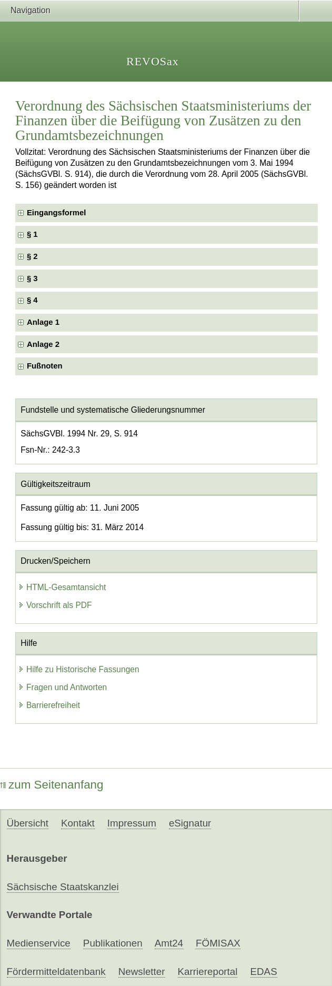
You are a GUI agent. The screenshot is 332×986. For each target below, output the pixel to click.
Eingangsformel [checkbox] (56, 212)
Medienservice (39, 943)
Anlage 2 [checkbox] (43, 344)
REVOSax (152, 61)
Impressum (131, 823)
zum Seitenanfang (52, 784)
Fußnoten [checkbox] (45, 366)
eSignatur (190, 823)
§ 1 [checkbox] (33, 234)
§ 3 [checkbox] (33, 278)
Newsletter (141, 971)
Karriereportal (208, 971)
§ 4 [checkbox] (33, 300)
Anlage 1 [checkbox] (43, 322)
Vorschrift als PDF (55, 605)
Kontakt (78, 823)
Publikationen (113, 943)
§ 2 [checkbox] (33, 256)
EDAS (263, 971)
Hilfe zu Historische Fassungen (78, 669)
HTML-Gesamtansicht (62, 587)
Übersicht (27, 823)
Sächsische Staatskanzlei (63, 886)
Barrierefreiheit (49, 705)
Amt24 (169, 943)
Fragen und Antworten (62, 687)
